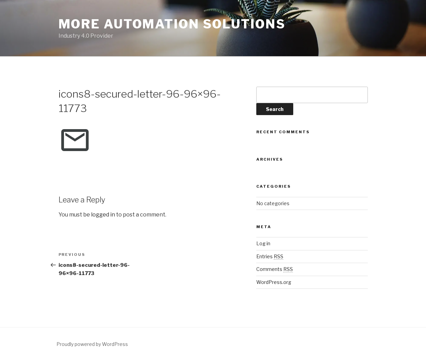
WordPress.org (273, 282)
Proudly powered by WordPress (92, 344)
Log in (263, 243)
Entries (269, 256)
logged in (103, 214)
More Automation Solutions (172, 24)
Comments (274, 269)
